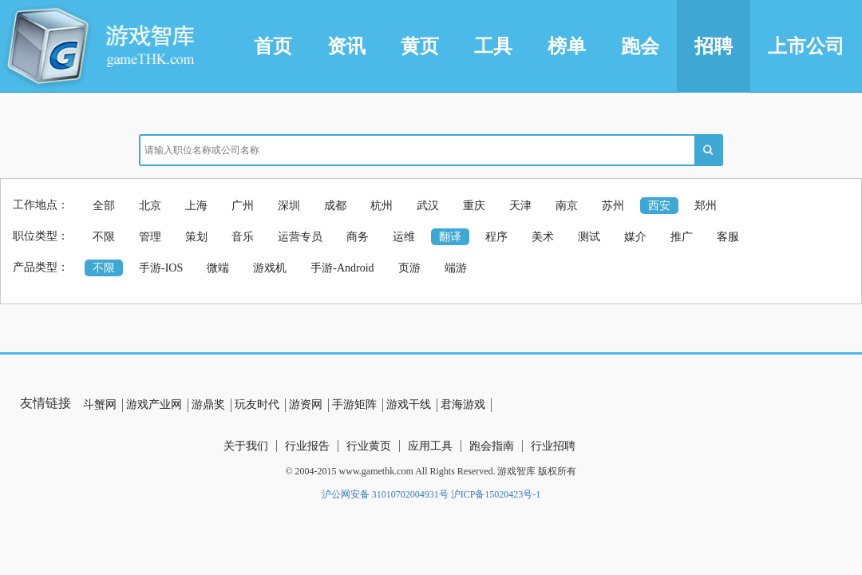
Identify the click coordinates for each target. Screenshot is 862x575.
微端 (218, 268)
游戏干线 (408, 404)
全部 (104, 206)
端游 (456, 268)
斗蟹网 (100, 404)
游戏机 (270, 268)
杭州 (381, 206)
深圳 (289, 206)
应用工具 (430, 446)
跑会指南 (491, 446)
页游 (409, 268)
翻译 (450, 237)
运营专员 (300, 237)
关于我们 (245, 446)
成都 (335, 206)
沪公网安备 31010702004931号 (385, 494)
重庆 (474, 206)
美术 (543, 237)
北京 (150, 206)
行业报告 (307, 446)
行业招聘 (553, 446)
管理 (150, 237)
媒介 (635, 237)
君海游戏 (463, 404)
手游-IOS (161, 268)
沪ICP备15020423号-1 (496, 494)
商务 (357, 237)
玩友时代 (257, 404)
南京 (567, 206)
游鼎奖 (208, 404)
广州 (242, 206)
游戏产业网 (154, 404)
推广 (681, 237)
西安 (659, 206)
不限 (104, 237)
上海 (196, 206)
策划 (196, 237)
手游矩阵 (354, 404)
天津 (520, 206)
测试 (589, 237)
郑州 (705, 206)
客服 (728, 237)
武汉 (428, 206)
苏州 (613, 206)
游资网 (305, 404)
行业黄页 (368, 446)
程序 (496, 237)
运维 (404, 237)
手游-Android (342, 268)
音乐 (242, 237)
